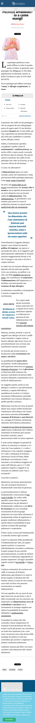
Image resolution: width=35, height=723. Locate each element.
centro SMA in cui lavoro (13, 186)
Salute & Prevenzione (9, 9)
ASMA (4, 670)
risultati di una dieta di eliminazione (17, 427)
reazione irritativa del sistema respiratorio (17, 325)
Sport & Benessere (9, 19)
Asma (7, 99)
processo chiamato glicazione (17, 367)
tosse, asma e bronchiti (15, 180)
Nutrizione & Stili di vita (9, 16)
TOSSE (20, 670)
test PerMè (20, 562)
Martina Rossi (18, 24)
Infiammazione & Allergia (10, 12)
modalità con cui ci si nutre (15, 276)
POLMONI (12, 670)
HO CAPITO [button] (9, 719)
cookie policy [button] (25, 715)
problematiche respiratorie (12, 614)
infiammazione (7, 198)
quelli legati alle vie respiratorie (14, 207)
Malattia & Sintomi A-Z (25, 116)
